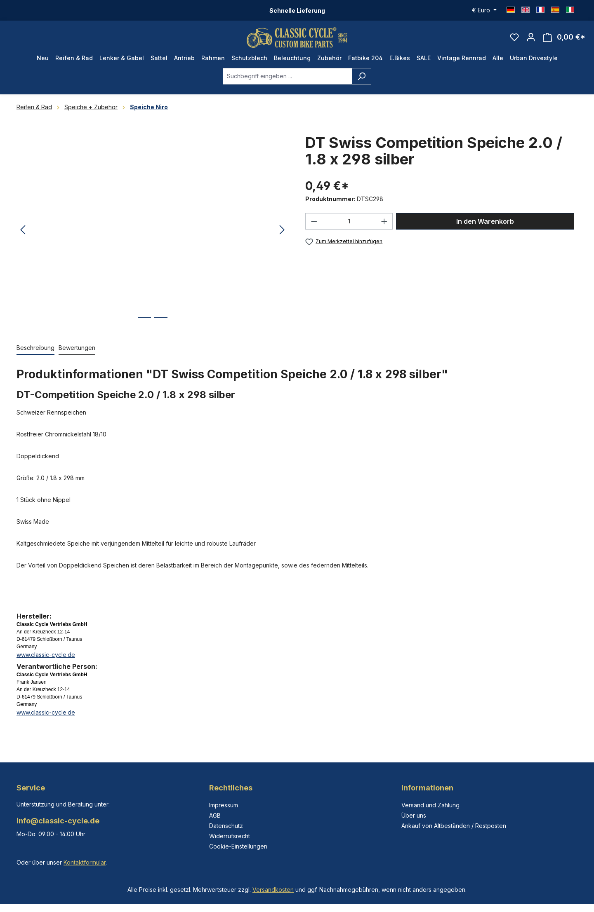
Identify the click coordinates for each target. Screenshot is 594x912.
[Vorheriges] (22, 235)
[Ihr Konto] (531, 39)
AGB (215, 815)
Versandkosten (273, 889)
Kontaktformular (85, 862)
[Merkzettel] (514, 39)
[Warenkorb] (564, 39)
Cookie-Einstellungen (238, 846)
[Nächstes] (282, 235)
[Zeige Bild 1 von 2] (144, 328)
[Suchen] (361, 81)
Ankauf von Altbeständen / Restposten (453, 825)
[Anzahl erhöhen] (384, 226)
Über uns (413, 815)
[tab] (35, 352)
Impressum (223, 805)
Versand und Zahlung (430, 805)
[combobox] (287, 81)
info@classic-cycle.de (57, 820)
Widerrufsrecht (229, 835)
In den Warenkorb (485, 226)
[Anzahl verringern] (314, 226)
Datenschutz (226, 825)
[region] (152, 235)
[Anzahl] (349, 226)
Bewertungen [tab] (77, 352)
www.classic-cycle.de (45, 659)
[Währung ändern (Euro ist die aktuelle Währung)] (484, 10)
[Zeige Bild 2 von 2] (160, 328)
